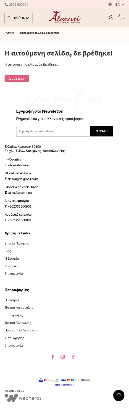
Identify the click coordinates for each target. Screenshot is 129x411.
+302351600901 (18, 206)
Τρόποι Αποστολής (19, 307)
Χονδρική (11, 266)
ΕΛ (117, 4)
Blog (8, 251)
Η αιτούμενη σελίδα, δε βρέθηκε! (39, 32)
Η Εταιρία (12, 258)
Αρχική (10, 32)
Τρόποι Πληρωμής (18, 323)
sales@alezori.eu (18, 192)
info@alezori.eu (17, 165)
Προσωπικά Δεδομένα (21, 330)
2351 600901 (16, 5)
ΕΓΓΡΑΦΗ (101, 131)
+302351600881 (18, 220)
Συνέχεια (16, 78)
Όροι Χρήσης (14, 338)
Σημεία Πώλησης (17, 243)
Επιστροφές (14, 315)
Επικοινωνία (14, 274)
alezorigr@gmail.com (21, 178)
